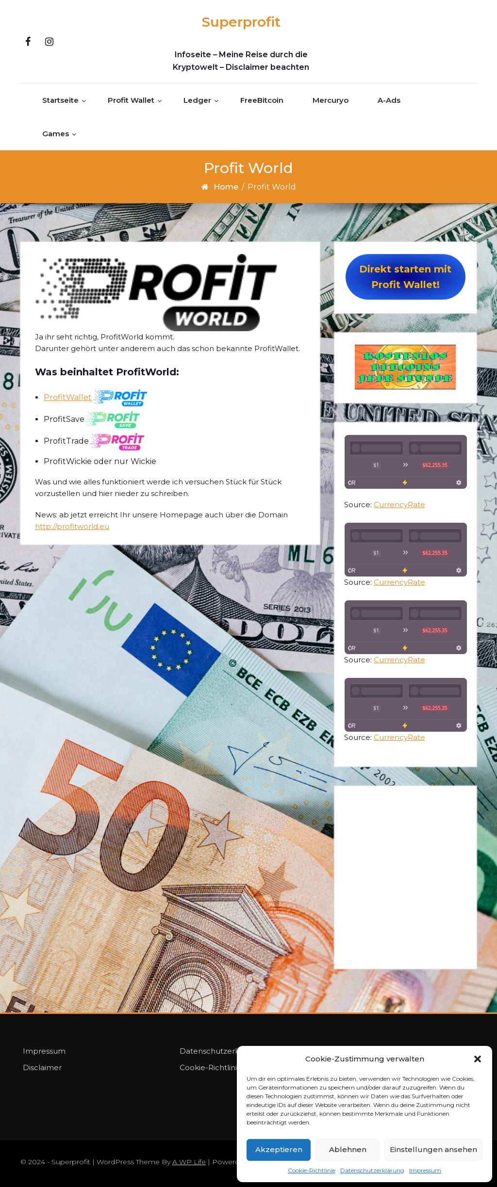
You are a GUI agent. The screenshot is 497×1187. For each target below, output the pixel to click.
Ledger (197, 100)
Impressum (425, 1170)
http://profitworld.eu (72, 526)
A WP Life (189, 1161)
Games (55, 133)
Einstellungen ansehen (433, 1149)
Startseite (60, 100)
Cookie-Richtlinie (311, 1170)
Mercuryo (330, 100)
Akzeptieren (278, 1149)
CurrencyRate (399, 504)
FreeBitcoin (261, 100)
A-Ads (389, 100)
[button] (477, 1059)
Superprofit (241, 22)
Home (226, 187)
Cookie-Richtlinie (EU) (220, 1067)
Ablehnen (347, 1149)
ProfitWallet (68, 397)
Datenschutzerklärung (372, 1170)
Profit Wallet (131, 100)
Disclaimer (42, 1067)
